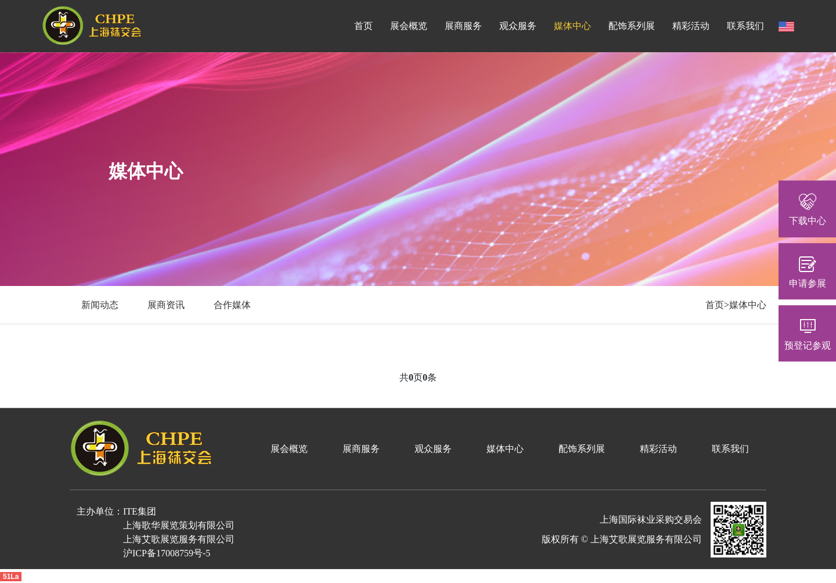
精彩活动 (690, 26)
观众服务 (517, 26)
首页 (363, 26)
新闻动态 (99, 305)
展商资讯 (166, 305)
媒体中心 (572, 26)
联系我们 (745, 26)
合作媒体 (232, 305)
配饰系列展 (631, 26)
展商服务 (463, 26)
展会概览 (408, 26)
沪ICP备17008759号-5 (166, 553)
